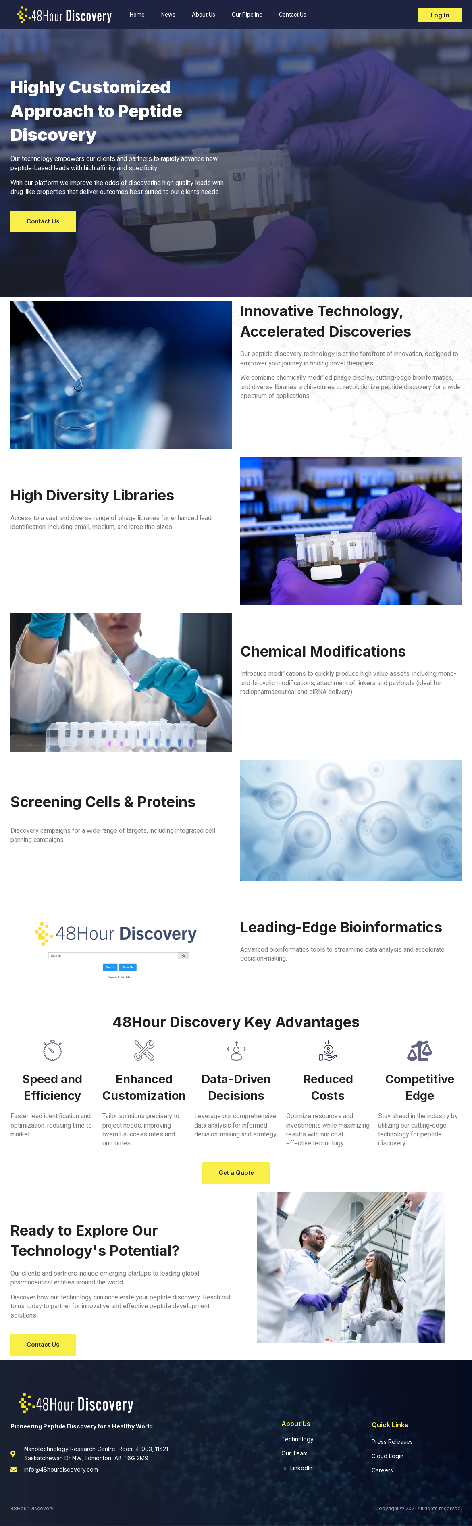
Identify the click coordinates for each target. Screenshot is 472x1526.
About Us (203, 14)
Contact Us (292, 14)
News (168, 14)
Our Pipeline (247, 14)
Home (137, 14)
